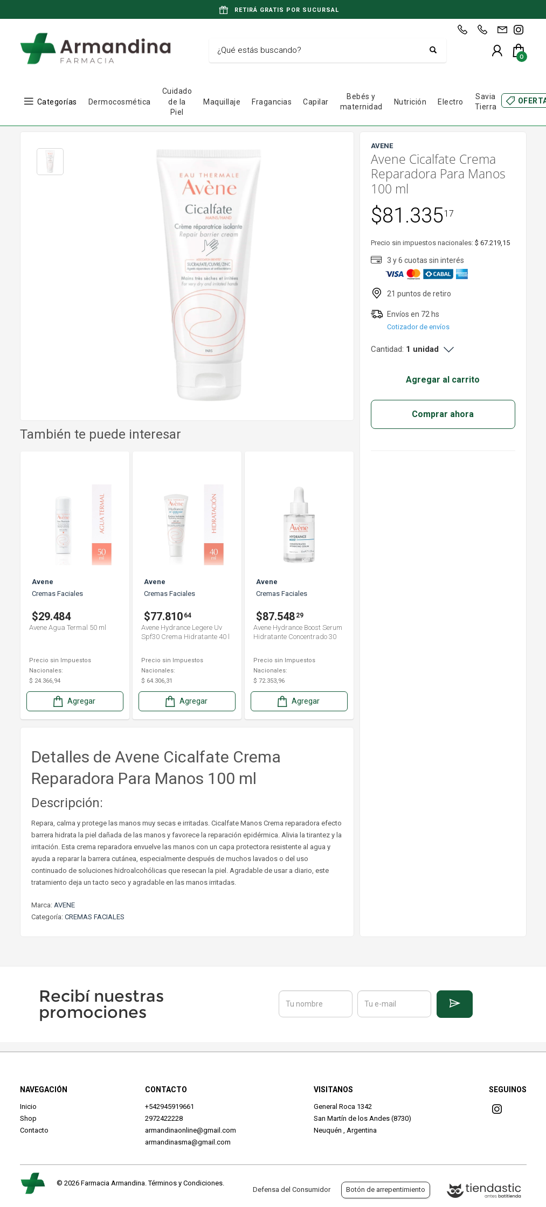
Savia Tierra (486, 102)
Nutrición (410, 102)
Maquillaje (221, 102)
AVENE (64, 905)
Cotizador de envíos (418, 327)
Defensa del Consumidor (291, 1189)
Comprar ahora (443, 414)
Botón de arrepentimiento (385, 1189)
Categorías (57, 102)
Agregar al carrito (443, 379)
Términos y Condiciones (185, 1183)
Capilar (316, 102)
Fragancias (272, 102)
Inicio (28, 1106)
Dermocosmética (119, 102)
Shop (28, 1118)
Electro (451, 102)
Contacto (34, 1130)
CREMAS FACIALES (95, 917)
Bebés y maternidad (361, 102)
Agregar (73, 701)
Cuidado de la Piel (177, 101)
